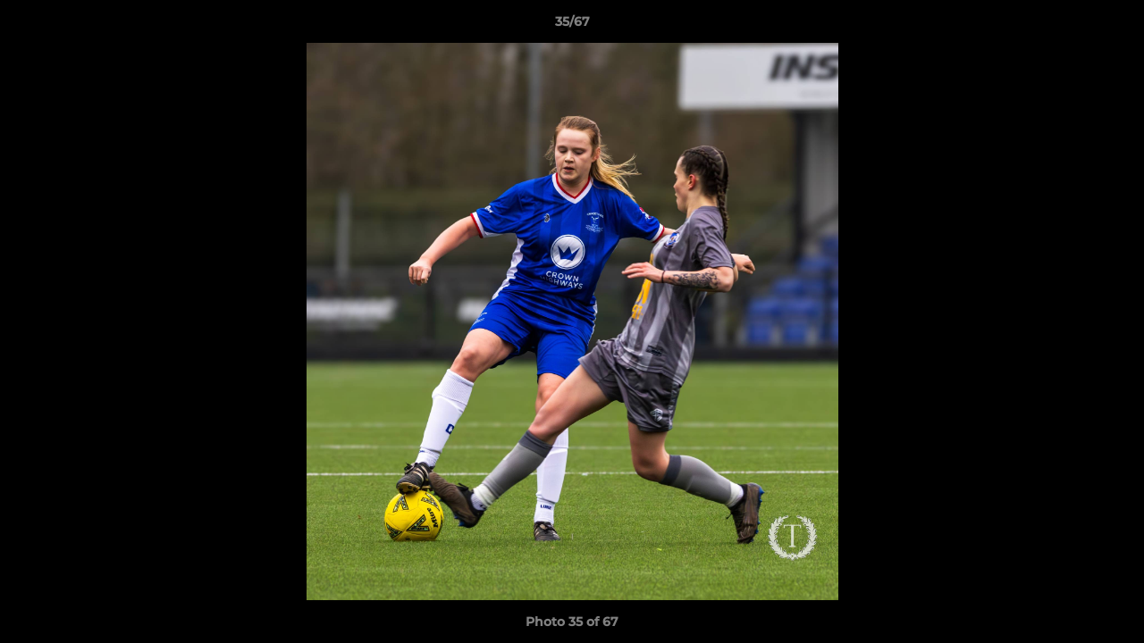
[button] (1112, 26)
